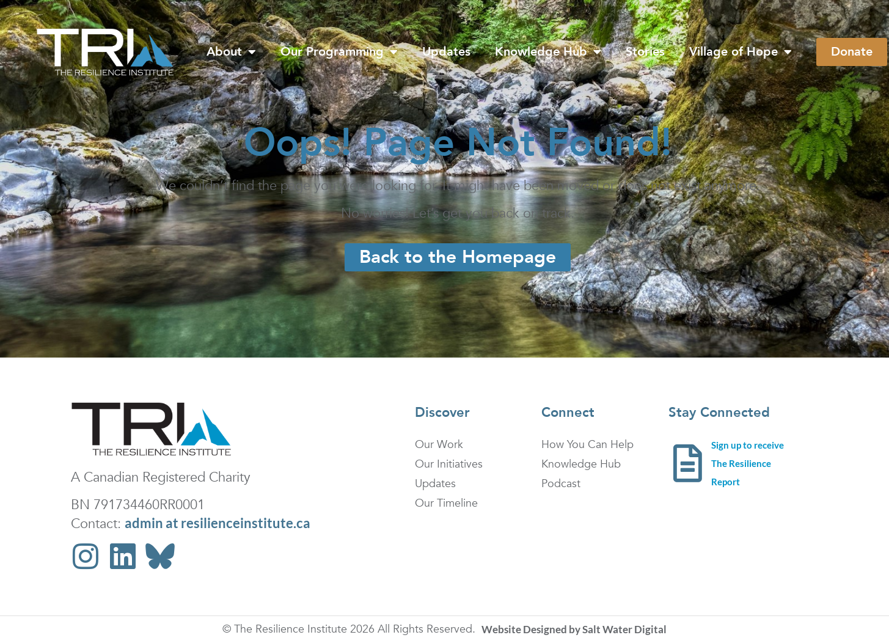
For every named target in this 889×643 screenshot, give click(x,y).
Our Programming (339, 52)
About (231, 52)
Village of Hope (740, 52)
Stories (645, 51)
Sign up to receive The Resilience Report (747, 463)
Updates (446, 51)
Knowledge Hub (548, 52)
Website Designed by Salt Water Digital (574, 629)
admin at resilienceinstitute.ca (217, 523)
